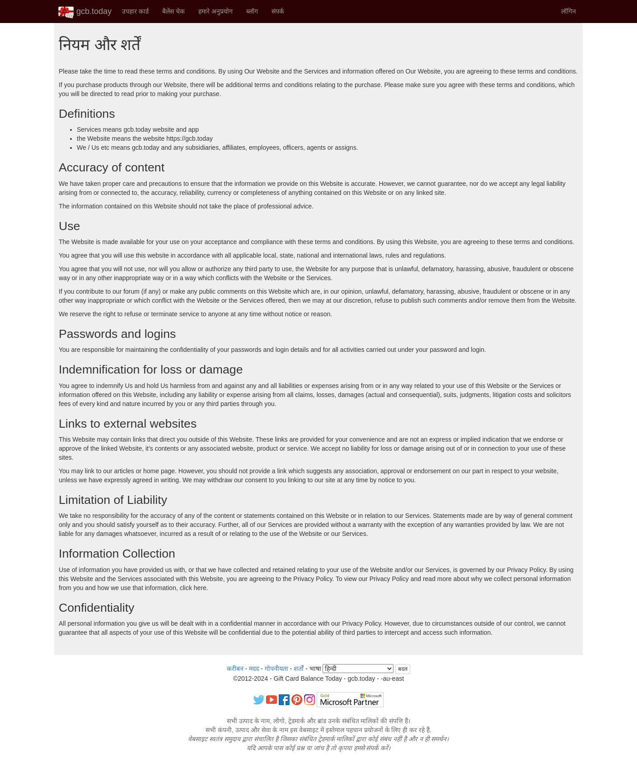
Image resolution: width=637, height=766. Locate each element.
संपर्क (278, 11)
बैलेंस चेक (173, 11)
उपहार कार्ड (135, 11)
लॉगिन (568, 11)
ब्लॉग (252, 11)
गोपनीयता (276, 668)
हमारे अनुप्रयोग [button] (215, 11)
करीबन (235, 668)
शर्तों (299, 668)
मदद (254, 668)
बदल (402, 669)
